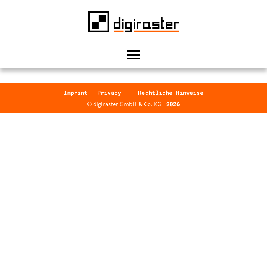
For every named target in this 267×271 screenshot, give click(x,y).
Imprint (76, 92)
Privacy (109, 92)
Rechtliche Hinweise (170, 92)
